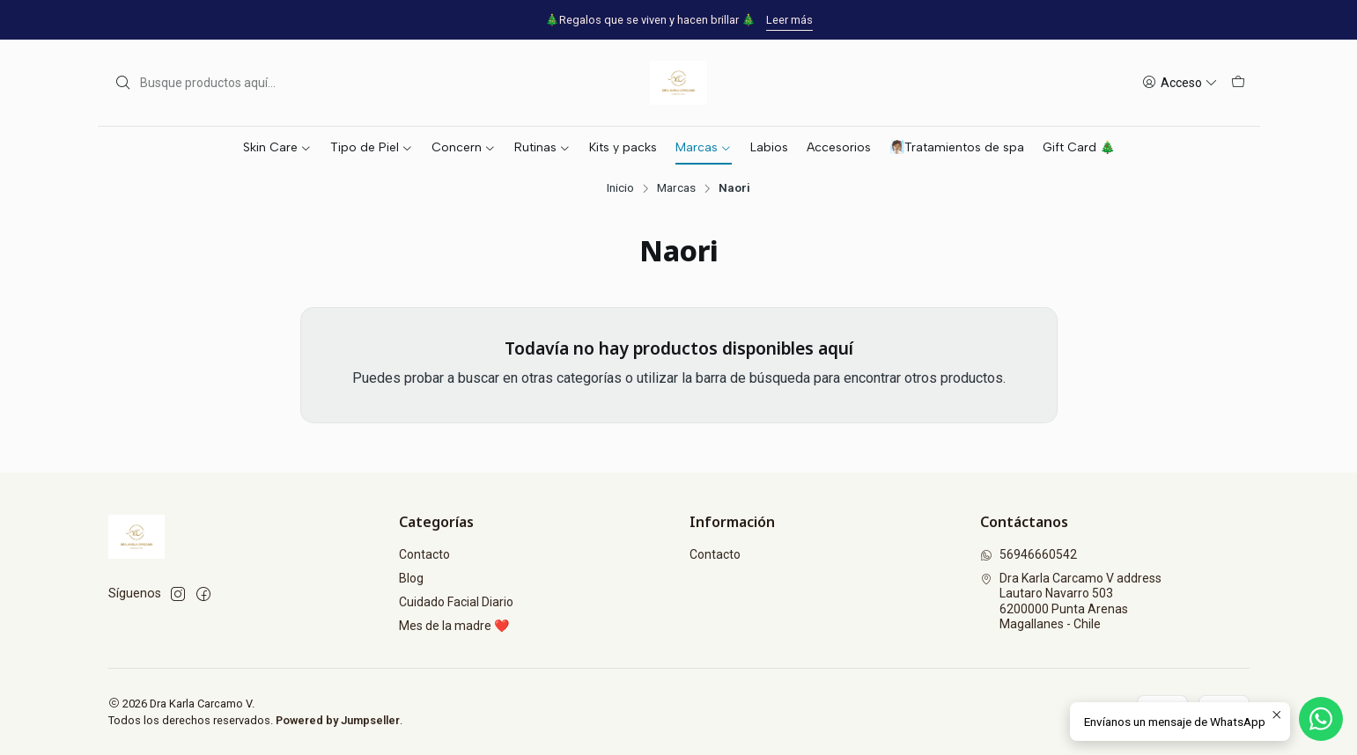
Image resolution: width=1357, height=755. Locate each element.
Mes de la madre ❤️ (454, 626)
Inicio (620, 188)
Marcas (676, 188)
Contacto (424, 554)
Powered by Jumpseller (338, 720)
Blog (411, 578)
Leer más (789, 19)
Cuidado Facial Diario (456, 602)
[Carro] (1238, 83)
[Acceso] (1180, 83)
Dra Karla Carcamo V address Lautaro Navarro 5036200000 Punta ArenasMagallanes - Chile (1071, 601)
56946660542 (1028, 554)
